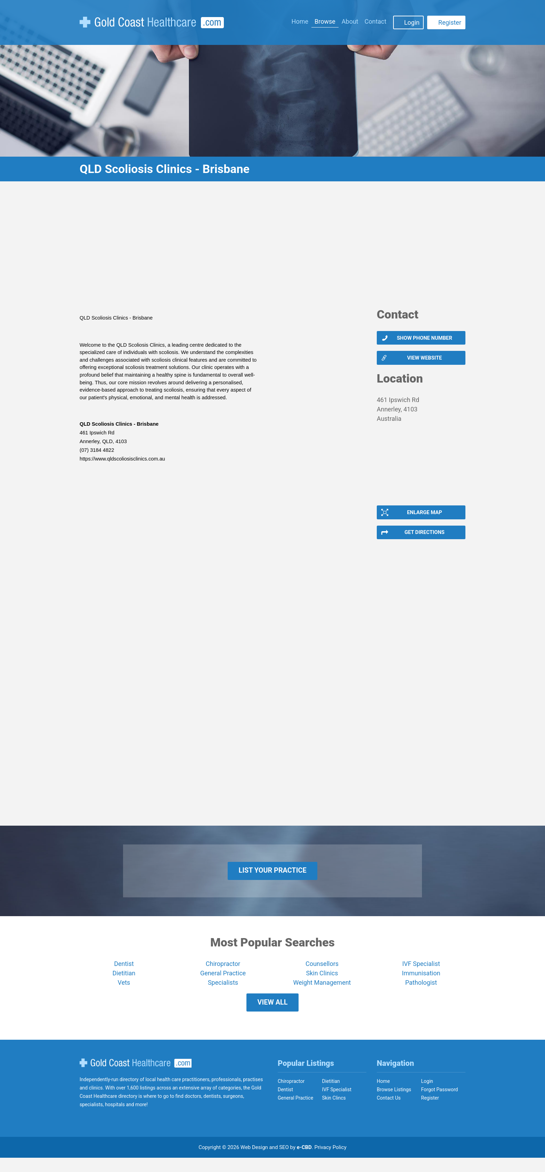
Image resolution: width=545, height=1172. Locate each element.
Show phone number (424, 339)
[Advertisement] (272, 249)
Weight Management (322, 993)
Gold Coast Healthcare (136, 1077)
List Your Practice (273, 879)
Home (300, 21)
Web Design (254, 1161)
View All (272, 1015)
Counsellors (322, 974)
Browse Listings (394, 1104)
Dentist (124, 974)
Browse (325, 21)
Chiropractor (223, 974)
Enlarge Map (424, 516)
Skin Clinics (322, 984)
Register (449, 22)
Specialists (223, 993)
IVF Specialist (421, 974)
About (350, 21)
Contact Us (389, 1112)
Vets (124, 993)
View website (424, 360)
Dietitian (124, 984)
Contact (376, 21)
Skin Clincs (334, 1112)
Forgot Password (439, 1104)
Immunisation (421, 984)
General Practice (223, 984)
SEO (284, 1161)
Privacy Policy (331, 1161)
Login (412, 22)
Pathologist (421, 993)
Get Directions (424, 538)
